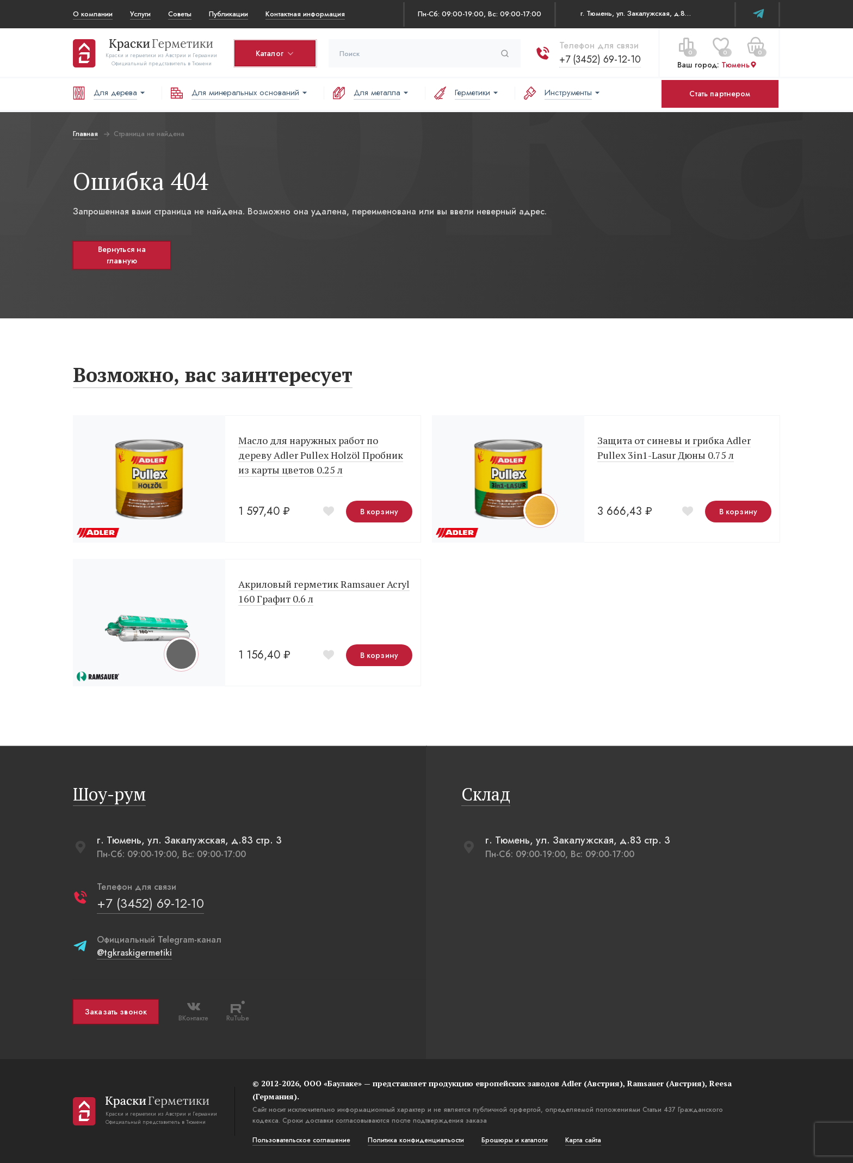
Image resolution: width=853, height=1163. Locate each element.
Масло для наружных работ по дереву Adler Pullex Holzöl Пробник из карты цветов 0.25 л (320, 455)
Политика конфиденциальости (416, 1140)
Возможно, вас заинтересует (213, 374)
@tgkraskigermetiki (134, 952)
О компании (93, 14)
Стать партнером (719, 93)
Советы (179, 14)
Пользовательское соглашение (301, 1140)
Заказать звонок (116, 1011)
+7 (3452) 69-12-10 (600, 59)
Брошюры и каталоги (514, 1140)
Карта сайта (583, 1140)
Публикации (228, 14)
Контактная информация (305, 14)
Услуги (140, 14)
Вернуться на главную (122, 255)
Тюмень (739, 64)
